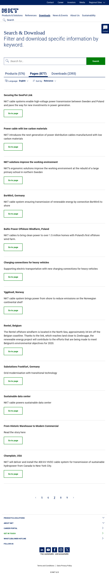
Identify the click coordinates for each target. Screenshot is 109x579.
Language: (13, 81)
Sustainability (89, 15)
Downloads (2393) (64, 73)
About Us (75, 15)
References (31, 15)
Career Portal (54, 528)
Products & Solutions (12, 15)
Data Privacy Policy (64, 566)
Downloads (44, 15)
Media (82, 2)
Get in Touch (54, 533)
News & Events (60, 15)
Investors (71, 2)
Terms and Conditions (45, 566)
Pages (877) (38, 73)
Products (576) (15, 73)
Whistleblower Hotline (54, 538)
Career (60, 2)
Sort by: (39, 81)
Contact (50, 2)
